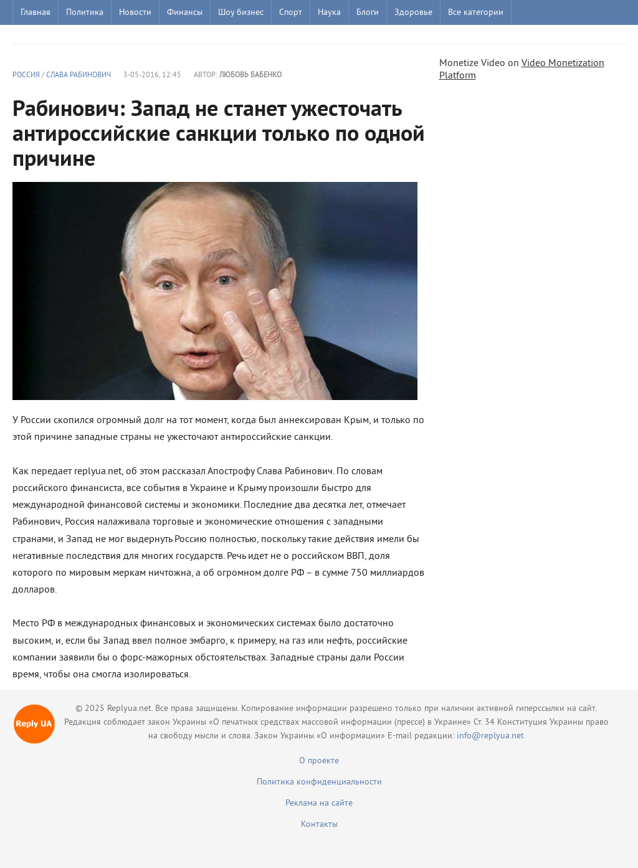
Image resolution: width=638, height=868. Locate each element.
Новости (135, 12)
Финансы (184, 12)
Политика (84, 12)
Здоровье (413, 12)
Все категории (475, 12)
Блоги (367, 12)
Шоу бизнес (241, 12)
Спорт (290, 12)
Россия (26, 75)
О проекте (319, 761)
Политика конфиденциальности (319, 782)
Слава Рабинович (78, 75)
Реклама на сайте (319, 803)
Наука (329, 12)
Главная (35, 12)
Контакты (319, 824)
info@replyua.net (490, 736)
